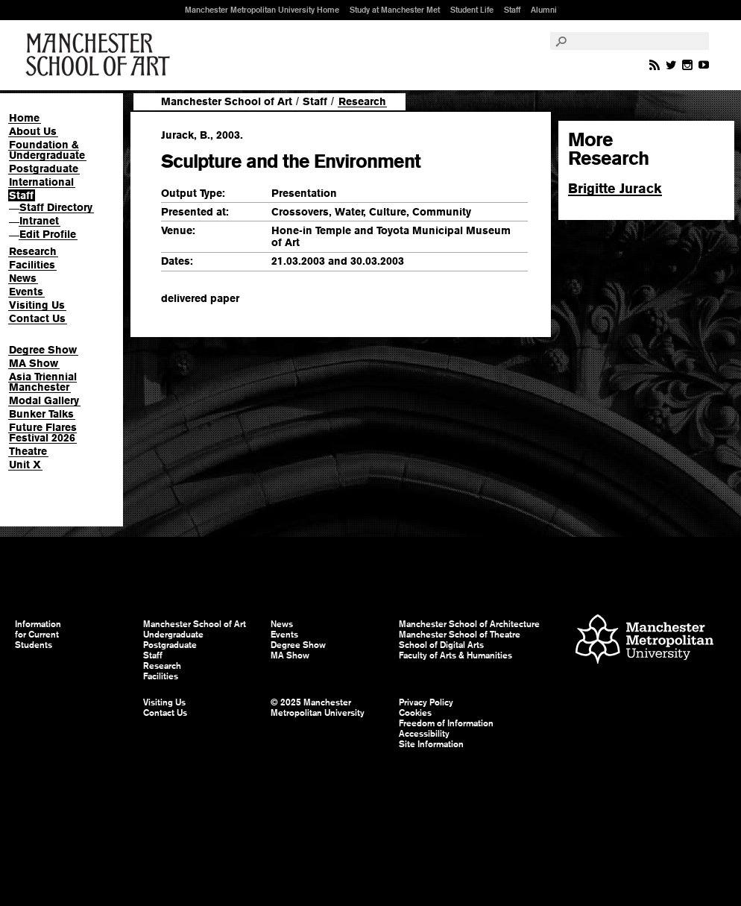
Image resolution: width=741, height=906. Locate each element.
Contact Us (37, 318)
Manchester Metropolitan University (644, 640)
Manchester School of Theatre (459, 634)
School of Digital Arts (441, 645)
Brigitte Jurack (615, 188)
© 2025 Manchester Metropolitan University (318, 707)
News (23, 278)
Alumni (544, 9)
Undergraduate (173, 634)
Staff (512, 9)
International (41, 182)
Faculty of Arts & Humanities (455, 655)
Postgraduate (43, 168)
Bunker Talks (41, 414)
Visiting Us (37, 305)
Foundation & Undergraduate (47, 150)
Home (24, 118)
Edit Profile (47, 234)
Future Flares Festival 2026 (43, 432)
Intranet (39, 221)
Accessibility (424, 734)
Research (33, 251)
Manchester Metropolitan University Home (262, 9)
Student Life (472, 9)
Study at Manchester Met (395, 9)
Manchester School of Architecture (469, 624)
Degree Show (43, 350)
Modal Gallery (44, 400)
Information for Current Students (38, 634)
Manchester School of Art (100, 55)
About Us (33, 131)
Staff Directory (55, 207)
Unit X (25, 465)
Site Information (431, 744)
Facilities (32, 265)
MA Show (33, 363)
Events (26, 292)
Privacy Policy (426, 702)
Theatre (28, 451)
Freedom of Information (446, 723)
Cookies (415, 713)
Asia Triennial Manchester (43, 382)
